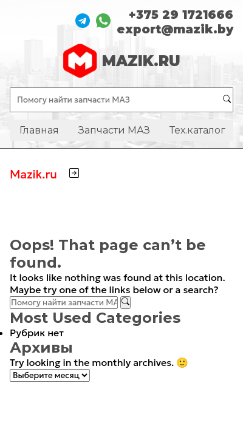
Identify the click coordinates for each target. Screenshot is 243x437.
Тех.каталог (197, 130)
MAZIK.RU (121, 61)
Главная (39, 130)
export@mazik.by (175, 29)
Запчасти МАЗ (114, 130)
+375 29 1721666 (181, 14)
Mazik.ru (33, 174)
